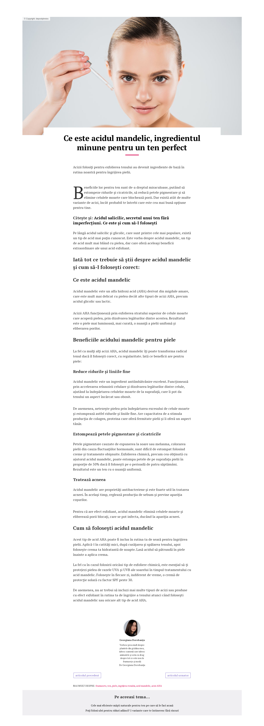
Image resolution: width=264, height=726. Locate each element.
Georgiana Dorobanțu (132, 640)
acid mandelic (143, 685)
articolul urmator (178, 675)
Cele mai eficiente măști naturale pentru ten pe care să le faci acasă (132, 705)
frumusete (101, 685)
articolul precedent (87, 675)
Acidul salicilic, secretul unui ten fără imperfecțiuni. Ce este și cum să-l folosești (121, 220)
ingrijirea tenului (126, 685)
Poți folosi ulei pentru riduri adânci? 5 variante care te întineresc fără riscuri (132, 710)
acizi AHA (156, 685)
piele (114, 685)
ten (109, 685)
